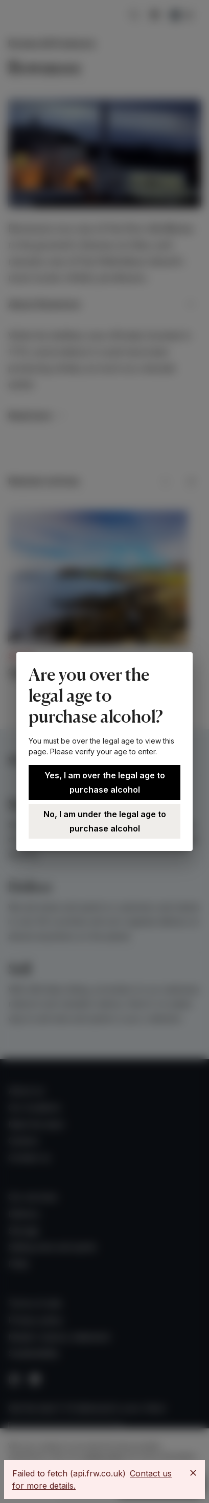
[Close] (193, 1473)
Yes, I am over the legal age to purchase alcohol (104, 782)
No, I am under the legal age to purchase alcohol (104, 821)
